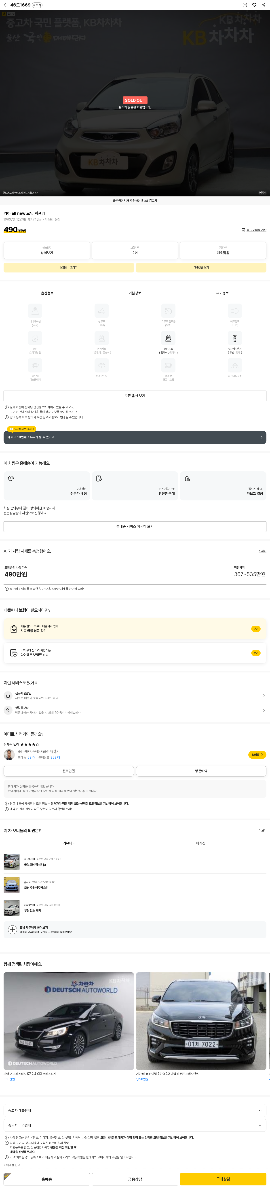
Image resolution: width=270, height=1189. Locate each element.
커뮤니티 (69, 843)
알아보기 (135, 629)
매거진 (200, 843)
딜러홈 (255, 755)
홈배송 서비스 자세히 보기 (135, 526)
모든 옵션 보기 (135, 396)
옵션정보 (47, 293)
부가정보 (222, 293)
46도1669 (26, 5)
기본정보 (135, 293)
